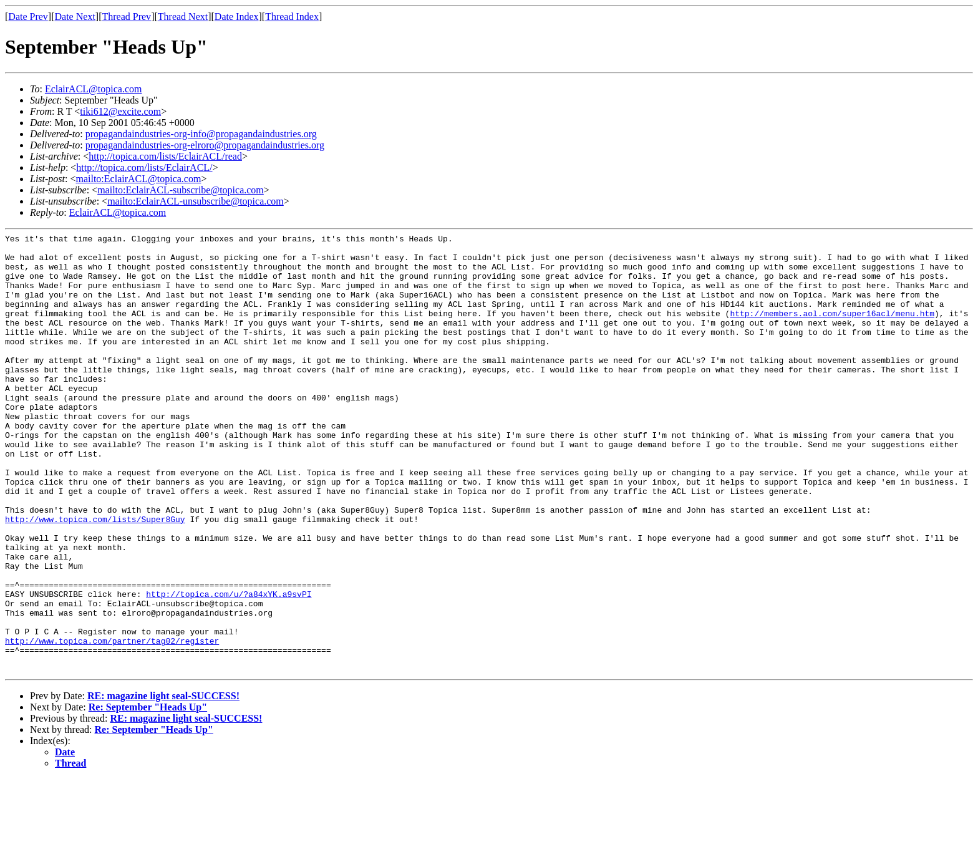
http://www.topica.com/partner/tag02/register (112, 723)
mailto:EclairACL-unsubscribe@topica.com (195, 201)
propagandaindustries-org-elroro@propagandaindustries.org (204, 145)
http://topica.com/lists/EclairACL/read (165, 156)
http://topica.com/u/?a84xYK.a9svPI (228, 666)
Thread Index (292, 16)
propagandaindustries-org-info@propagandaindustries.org (201, 133)
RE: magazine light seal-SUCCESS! (163, 783)
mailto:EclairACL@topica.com (138, 178)
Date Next (75, 16)
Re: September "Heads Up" (148, 795)
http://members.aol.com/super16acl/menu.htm (832, 330)
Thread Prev (126, 16)
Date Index (237, 16)
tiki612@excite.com (120, 111)
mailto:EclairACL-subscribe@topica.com (180, 190)
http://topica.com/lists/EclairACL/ (144, 167)
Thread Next (183, 16)
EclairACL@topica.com (93, 89)
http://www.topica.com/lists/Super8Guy (95, 577)
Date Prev (28, 16)
